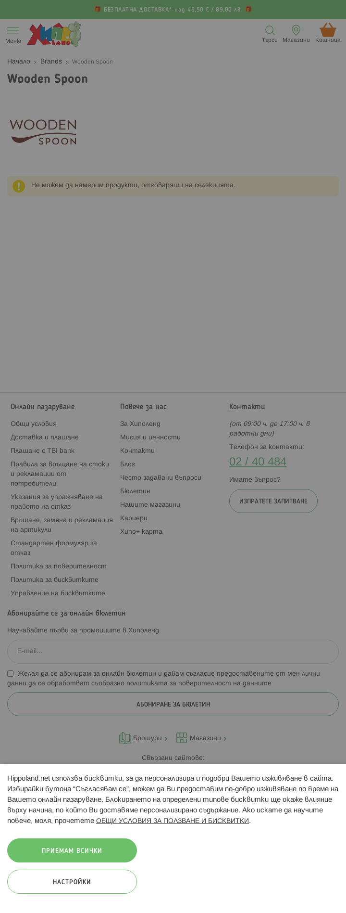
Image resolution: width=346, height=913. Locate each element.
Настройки (72, 882)
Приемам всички (72, 851)
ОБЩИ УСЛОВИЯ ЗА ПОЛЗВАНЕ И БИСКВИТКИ (172, 821)
